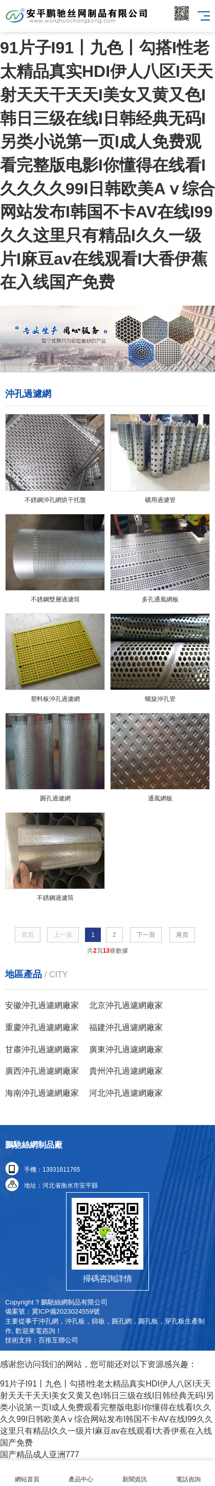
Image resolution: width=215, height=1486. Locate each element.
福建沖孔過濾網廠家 (126, 1027)
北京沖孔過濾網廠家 (126, 1005)
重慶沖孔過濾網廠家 (42, 1027)
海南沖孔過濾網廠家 (42, 1093)
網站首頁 (27, 1473)
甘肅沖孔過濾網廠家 (42, 1049)
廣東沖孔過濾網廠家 (126, 1049)
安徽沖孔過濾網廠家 (42, 1005)
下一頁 (146, 934)
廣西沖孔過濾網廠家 (42, 1071)
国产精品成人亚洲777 (39, 1454)
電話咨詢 (188, 1473)
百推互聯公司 (58, 1340)
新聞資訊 (134, 1473)
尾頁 (182, 934)
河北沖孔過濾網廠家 (126, 1093)
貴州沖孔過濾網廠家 (126, 1071)
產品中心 (80, 1473)
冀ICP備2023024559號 (66, 1311)
